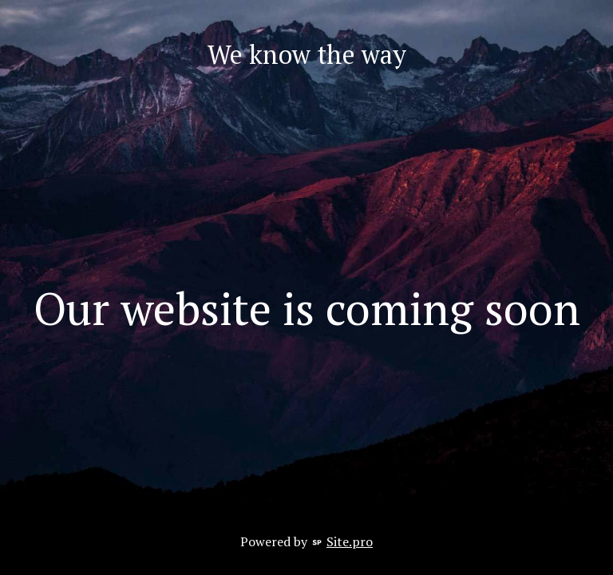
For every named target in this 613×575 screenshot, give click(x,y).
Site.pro (349, 541)
